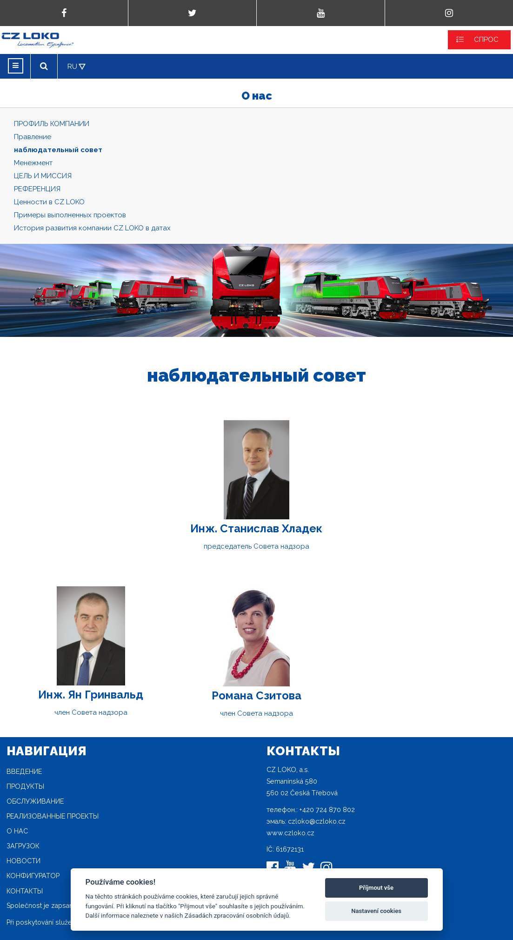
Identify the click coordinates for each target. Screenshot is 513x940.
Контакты (25, 891)
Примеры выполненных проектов (70, 215)
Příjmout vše (376, 887)
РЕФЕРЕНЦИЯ (37, 189)
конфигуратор (33, 876)
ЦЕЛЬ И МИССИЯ (43, 176)
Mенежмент (33, 163)
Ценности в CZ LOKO (49, 202)
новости (23, 861)
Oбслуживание (35, 801)
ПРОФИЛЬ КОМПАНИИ (51, 124)
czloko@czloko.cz (317, 821)
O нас (17, 831)
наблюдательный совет (58, 150)
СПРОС (486, 39)
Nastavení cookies (376, 910)
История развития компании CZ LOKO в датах (92, 228)
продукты (25, 786)
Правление (32, 137)
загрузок (23, 846)
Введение (24, 771)
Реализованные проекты (53, 816)
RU (72, 66)
